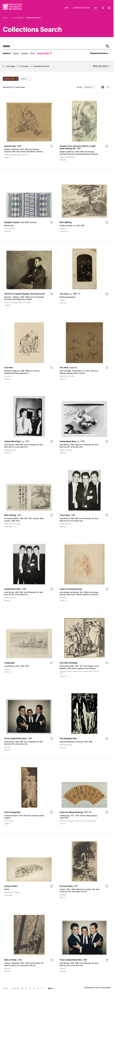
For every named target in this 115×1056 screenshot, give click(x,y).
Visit (66, 7)
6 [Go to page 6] (41, 988)
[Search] (103, 8)
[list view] (108, 87)
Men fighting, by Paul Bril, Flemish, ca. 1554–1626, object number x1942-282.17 (84, 205)
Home (5, 18)
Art (95, 7)
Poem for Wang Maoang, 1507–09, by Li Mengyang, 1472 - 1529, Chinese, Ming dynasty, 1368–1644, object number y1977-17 (84, 796)
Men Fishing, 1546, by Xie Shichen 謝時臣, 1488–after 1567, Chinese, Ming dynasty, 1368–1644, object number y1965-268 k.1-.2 (29, 499)
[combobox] (53, 46)
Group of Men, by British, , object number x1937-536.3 (29, 870)
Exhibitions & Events (81, 7)
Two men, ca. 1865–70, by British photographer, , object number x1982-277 (84, 277)
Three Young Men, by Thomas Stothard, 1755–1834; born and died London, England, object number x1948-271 (29, 796)
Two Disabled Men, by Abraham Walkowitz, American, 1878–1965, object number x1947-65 (84, 722)
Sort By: (79, 87)
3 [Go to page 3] (29, 988)
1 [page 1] (22, 988)
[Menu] (109, 8)
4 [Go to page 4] (33, 988)
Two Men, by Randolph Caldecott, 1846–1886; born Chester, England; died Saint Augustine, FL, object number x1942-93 (29, 351)
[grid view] (102, 87)
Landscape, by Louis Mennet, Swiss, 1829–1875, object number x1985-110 (29, 647)
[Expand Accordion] (102, 66)
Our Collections (18, 18)
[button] (10, 79)
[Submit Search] (107, 46)
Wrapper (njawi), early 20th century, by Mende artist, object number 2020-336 (29, 205)
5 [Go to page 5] (37, 988)
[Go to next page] (51, 988)
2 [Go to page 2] (26, 988)
